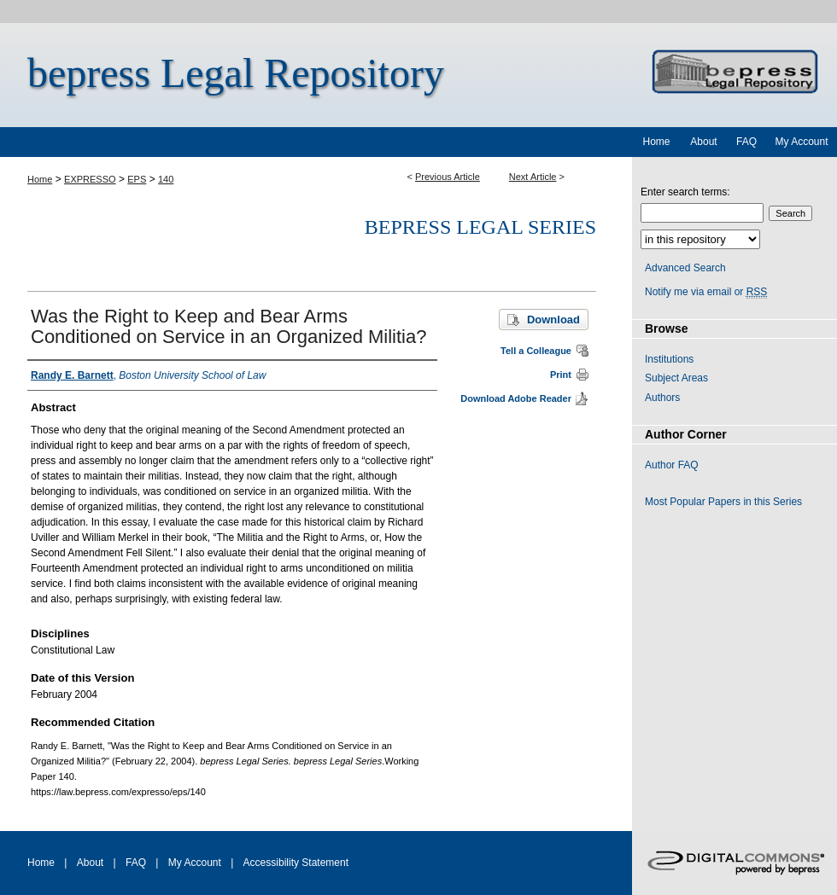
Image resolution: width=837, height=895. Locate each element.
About (90, 863)
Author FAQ (672, 465)
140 (165, 179)
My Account (194, 863)
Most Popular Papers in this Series (723, 502)
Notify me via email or (706, 292)
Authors (662, 398)
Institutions (669, 359)
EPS (136, 179)
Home (39, 179)
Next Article (533, 176)
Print (560, 374)
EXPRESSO (90, 179)
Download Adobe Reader (515, 398)
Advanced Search (685, 268)
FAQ (136, 863)
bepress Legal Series (480, 227)
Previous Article (447, 176)
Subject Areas (676, 378)
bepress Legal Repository (235, 73)
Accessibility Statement (295, 863)
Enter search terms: (685, 192)
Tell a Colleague (535, 351)
